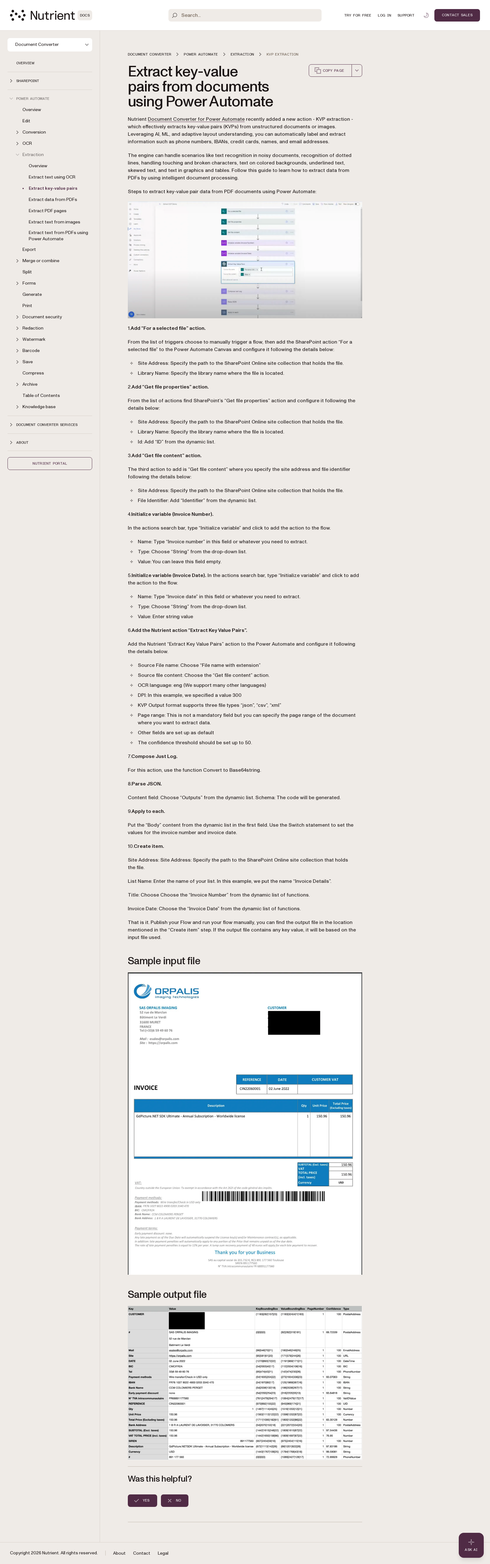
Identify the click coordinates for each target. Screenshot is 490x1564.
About (119, 1553)
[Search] (245, 15)
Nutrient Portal (50, 463)
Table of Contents (41, 395)
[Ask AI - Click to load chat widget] (471, 1545)
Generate (32, 294)
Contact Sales (457, 15)
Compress (33, 373)
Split (27, 272)
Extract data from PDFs (53, 200)
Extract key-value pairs (53, 188)
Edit (26, 121)
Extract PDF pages (48, 211)
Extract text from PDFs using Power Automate (58, 236)
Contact (141, 1553)
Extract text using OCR (52, 177)
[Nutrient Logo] (51, 15)
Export (29, 249)
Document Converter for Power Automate (196, 119)
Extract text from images (54, 222)
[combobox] (357, 70)
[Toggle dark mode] (426, 15)
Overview (25, 63)
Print (27, 306)
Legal (163, 1553)
